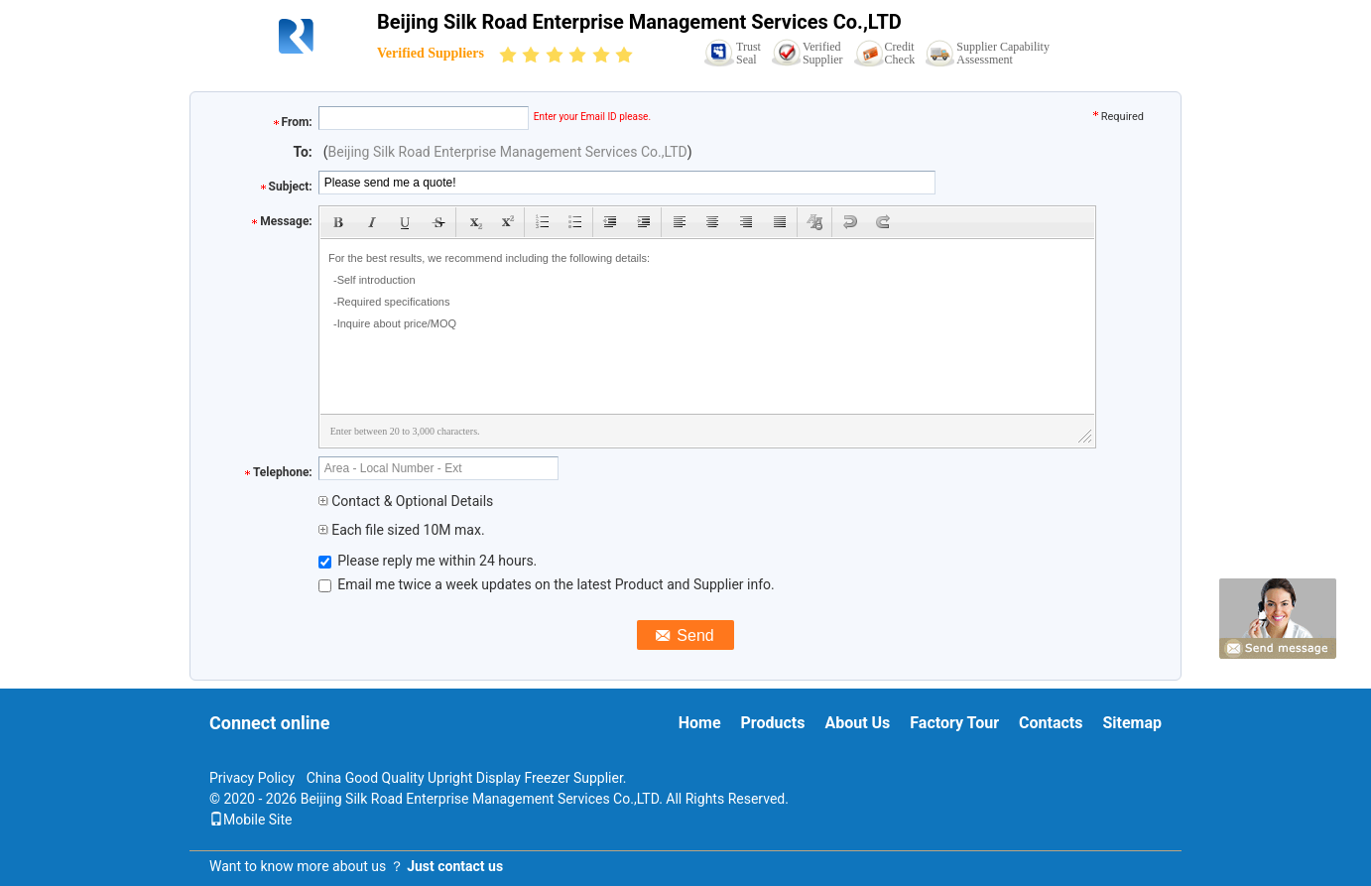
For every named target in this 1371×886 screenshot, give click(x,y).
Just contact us (455, 866)
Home (700, 722)
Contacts (1050, 722)
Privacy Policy (252, 778)
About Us (857, 722)
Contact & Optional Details (406, 501)
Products (773, 722)
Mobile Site (251, 819)
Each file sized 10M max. (401, 530)
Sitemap (1132, 722)
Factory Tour (954, 722)
